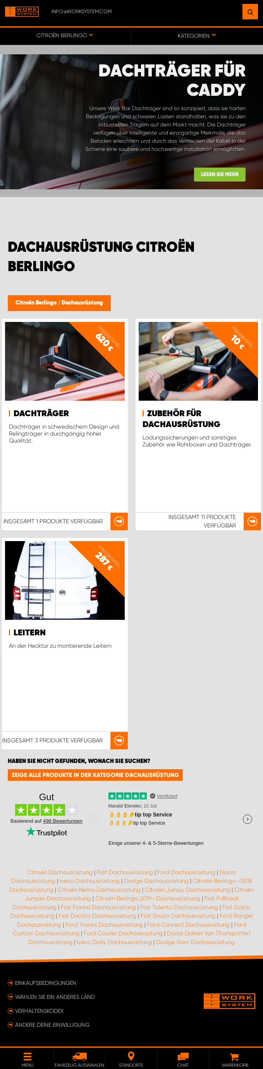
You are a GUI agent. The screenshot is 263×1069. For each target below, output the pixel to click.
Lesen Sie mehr (220, 174)
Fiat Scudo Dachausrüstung (178, 915)
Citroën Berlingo (36, 303)
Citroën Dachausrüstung (60, 872)
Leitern (30, 633)
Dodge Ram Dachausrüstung (195, 942)
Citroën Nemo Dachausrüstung (99, 889)
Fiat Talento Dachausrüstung (179, 907)
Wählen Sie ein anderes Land (55, 997)
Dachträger (41, 414)
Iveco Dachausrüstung (90, 880)
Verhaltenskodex (39, 1011)
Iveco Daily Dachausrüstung (114, 942)
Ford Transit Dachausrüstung (104, 924)
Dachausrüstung (82, 303)
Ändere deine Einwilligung (52, 1025)
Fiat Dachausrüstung (125, 872)
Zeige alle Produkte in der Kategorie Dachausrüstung (95, 774)
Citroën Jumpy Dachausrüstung (187, 889)
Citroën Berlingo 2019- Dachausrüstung (147, 898)
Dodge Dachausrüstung (156, 880)
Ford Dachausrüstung (186, 872)
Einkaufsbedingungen (45, 983)
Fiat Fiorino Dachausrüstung (98, 907)
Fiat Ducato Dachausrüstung (97, 915)
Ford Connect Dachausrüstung (188, 924)
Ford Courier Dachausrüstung (123, 933)
